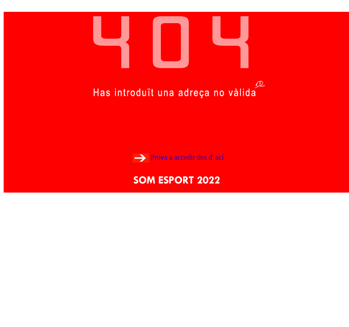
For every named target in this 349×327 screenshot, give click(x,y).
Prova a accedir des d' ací (187, 157)
